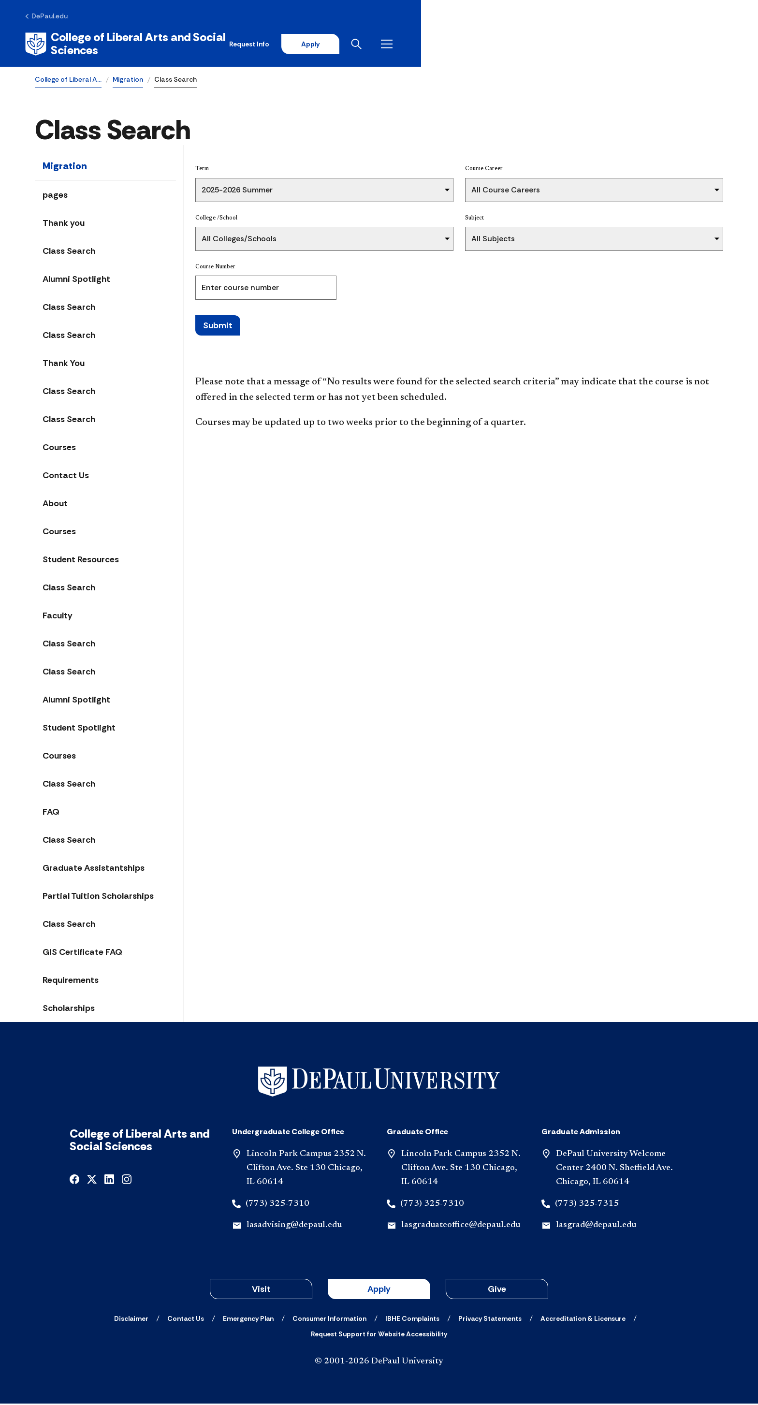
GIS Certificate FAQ (82, 953)
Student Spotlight (79, 729)
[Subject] (594, 240)
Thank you (64, 224)
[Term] (324, 191)
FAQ (51, 813)
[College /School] (324, 240)
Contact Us (66, 477)
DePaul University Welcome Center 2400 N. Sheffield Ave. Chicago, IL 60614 (614, 1169)
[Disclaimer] (131, 1320)
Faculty (58, 617)
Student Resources (81, 561)
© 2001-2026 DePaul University (379, 1363)
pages (55, 196)
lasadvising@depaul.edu (294, 1226)
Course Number (215, 268)
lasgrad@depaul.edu (596, 1226)
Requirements (71, 981)
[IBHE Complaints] (412, 1320)
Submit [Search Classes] (218, 326)
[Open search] (685, 44)
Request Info (569, 44)
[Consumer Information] (329, 1320)
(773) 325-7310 (277, 1204)
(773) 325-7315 (587, 1204)
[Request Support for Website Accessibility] (379, 1335)
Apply (633, 44)
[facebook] (74, 1180)
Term (202, 170)
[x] (92, 1180)
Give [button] (497, 1290)
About (55, 505)
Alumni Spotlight (76, 280)
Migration (128, 80)
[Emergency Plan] (248, 1320)
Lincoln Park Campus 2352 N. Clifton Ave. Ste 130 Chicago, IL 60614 (306, 1169)
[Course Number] (265, 289)
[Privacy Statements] (490, 1320)
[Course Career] (594, 191)
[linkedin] (109, 1180)
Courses (59, 448)
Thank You (64, 364)
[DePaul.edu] (56, 18)
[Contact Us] (185, 1320)
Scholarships (69, 1009)
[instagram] (126, 1180)
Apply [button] (379, 1290)
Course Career (484, 170)
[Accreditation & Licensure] (583, 1320)
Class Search (69, 252)
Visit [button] (261, 1290)
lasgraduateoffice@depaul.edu (460, 1226)
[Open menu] (715, 44)
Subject (474, 219)
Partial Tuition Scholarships (98, 897)
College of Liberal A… (68, 80)
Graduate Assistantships (94, 869)
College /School (216, 219)
